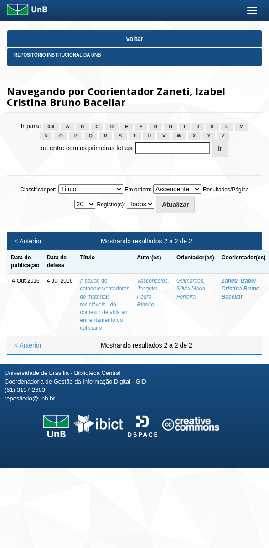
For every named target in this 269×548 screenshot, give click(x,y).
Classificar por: (38, 189)
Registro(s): (111, 204)
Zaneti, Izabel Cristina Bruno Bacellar (240, 289)
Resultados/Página (226, 189)
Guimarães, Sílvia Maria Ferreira (190, 289)
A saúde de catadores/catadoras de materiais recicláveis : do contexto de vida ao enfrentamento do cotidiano (104, 304)
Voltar (135, 38)
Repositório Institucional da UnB (57, 55)
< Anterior (27, 241)
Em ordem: (137, 189)
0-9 (50, 126)
